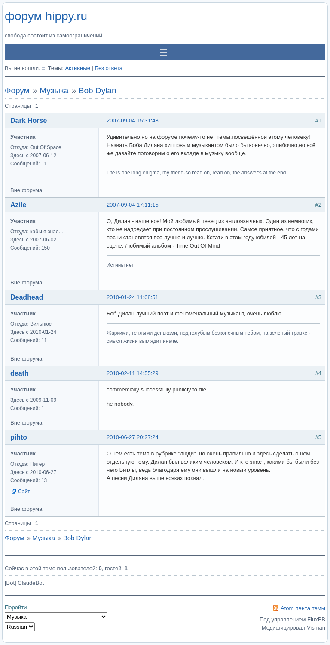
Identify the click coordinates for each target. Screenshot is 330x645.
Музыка (54, 90)
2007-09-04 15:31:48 (133, 120)
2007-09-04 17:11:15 (133, 205)
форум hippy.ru (46, 16)
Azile (18, 204)
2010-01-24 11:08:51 (133, 297)
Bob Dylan (97, 90)
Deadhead (26, 297)
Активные (77, 68)
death (19, 373)
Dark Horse (28, 120)
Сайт (24, 492)
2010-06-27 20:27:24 (133, 437)
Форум (17, 90)
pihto (18, 437)
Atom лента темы (303, 608)
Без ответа (108, 68)
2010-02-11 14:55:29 (133, 373)
